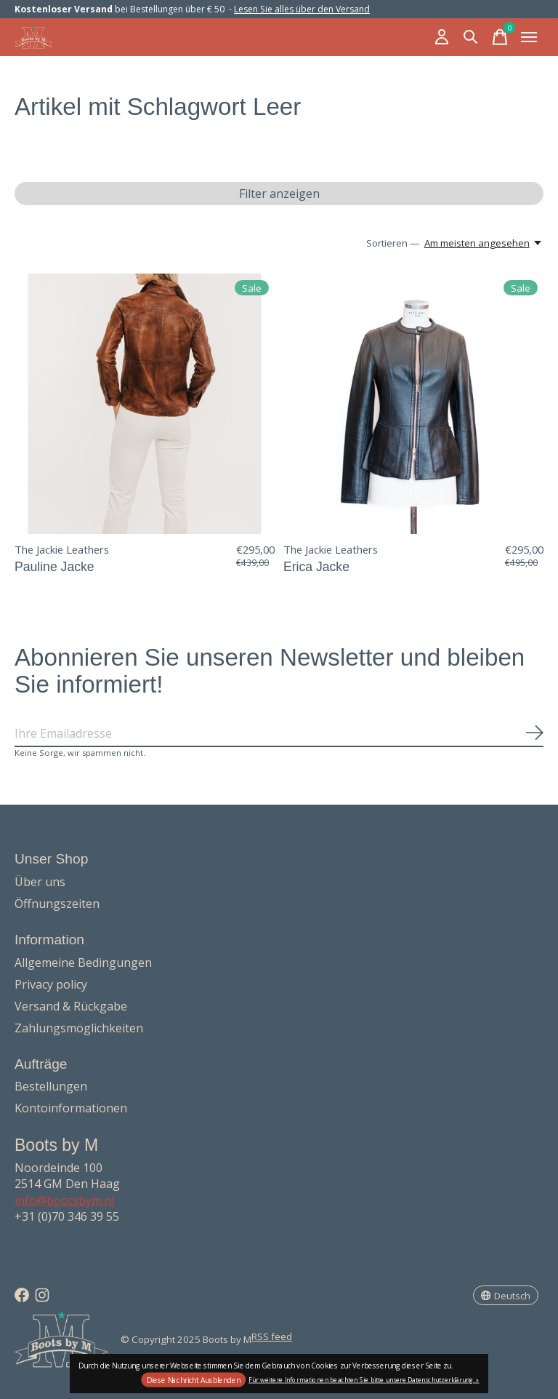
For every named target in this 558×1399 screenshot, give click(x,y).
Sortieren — (392, 243)
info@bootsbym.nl (64, 1200)
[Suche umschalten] (470, 37)
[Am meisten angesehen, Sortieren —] (483, 243)
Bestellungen (51, 1086)
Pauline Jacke (54, 566)
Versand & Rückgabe (71, 1006)
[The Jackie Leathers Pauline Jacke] (145, 404)
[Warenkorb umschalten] (499, 37)
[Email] (279, 734)
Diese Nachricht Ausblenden (193, 1380)
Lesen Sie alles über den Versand (302, 9)
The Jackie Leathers (62, 549)
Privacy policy (51, 984)
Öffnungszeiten (57, 904)
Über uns (40, 882)
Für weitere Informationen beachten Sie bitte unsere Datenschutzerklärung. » (363, 1379)
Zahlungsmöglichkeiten (79, 1028)
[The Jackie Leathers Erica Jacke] (413, 404)
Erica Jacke (316, 566)
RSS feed (271, 1336)
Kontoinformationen (71, 1108)
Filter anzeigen (279, 194)
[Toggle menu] (528, 37)
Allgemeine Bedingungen (83, 962)
